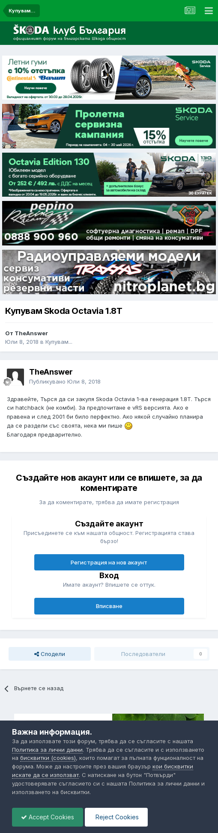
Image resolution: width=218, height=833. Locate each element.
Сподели (49, 653)
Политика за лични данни (47, 749)
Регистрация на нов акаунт (109, 562)
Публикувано (65, 381)
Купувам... (58, 341)
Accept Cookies (47, 817)
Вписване (109, 606)
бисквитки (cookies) (48, 757)
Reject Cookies (116, 817)
